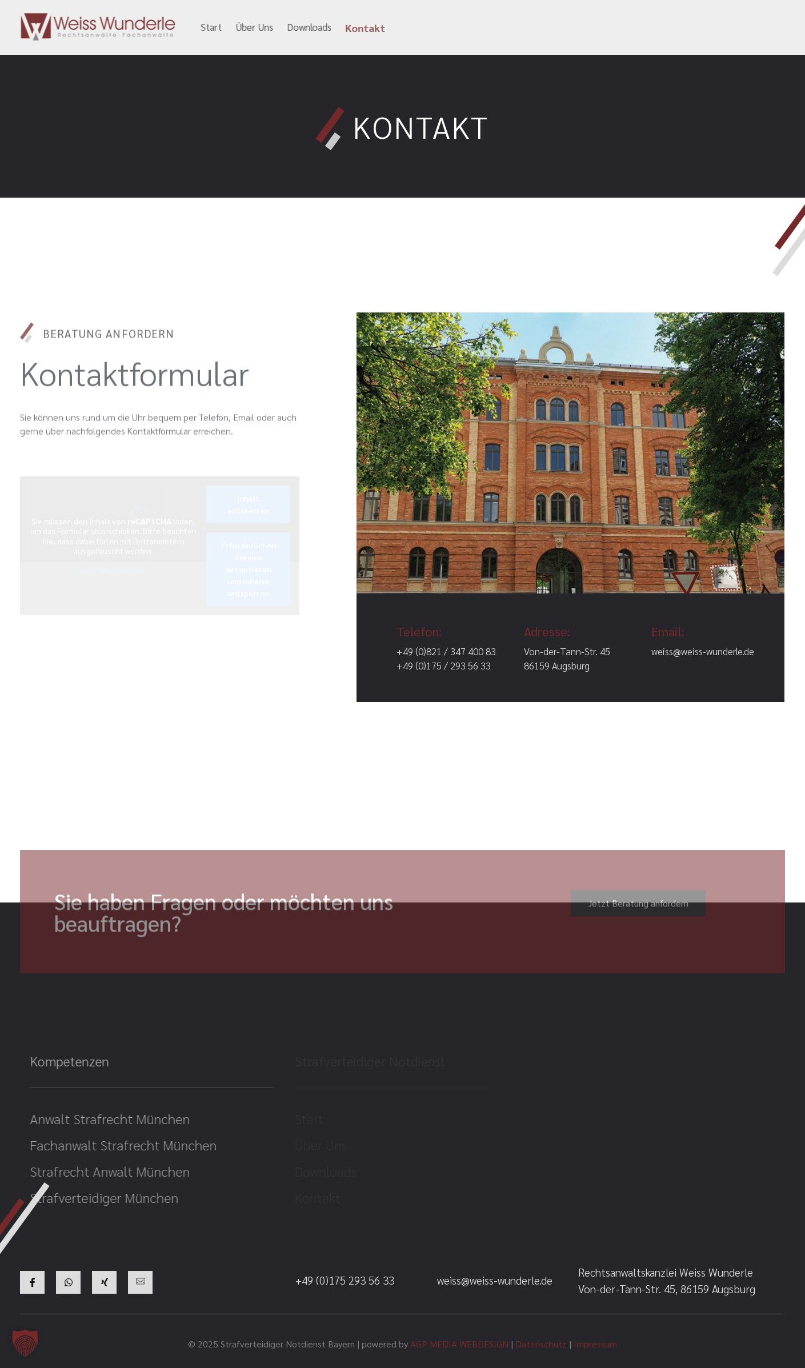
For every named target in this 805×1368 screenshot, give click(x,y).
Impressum (595, 1344)
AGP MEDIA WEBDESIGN (459, 1344)
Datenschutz (541, 1344)
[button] (25, 1343)
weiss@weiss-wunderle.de (483, 28)
